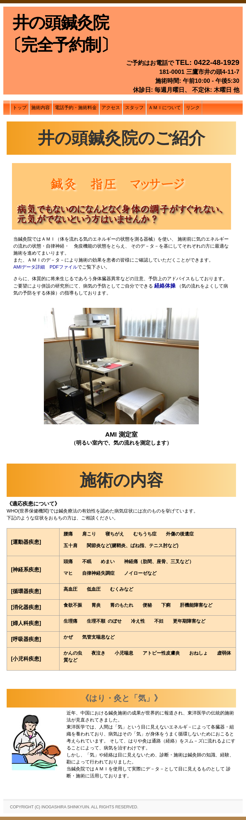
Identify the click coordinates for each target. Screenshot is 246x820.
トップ (20, 107)
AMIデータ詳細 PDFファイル (45, 267)
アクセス (110, 107)
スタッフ (134, 107)
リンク (193, 107)
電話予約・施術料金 (76, 107)
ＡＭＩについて (164, 107)
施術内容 (40, 107)
